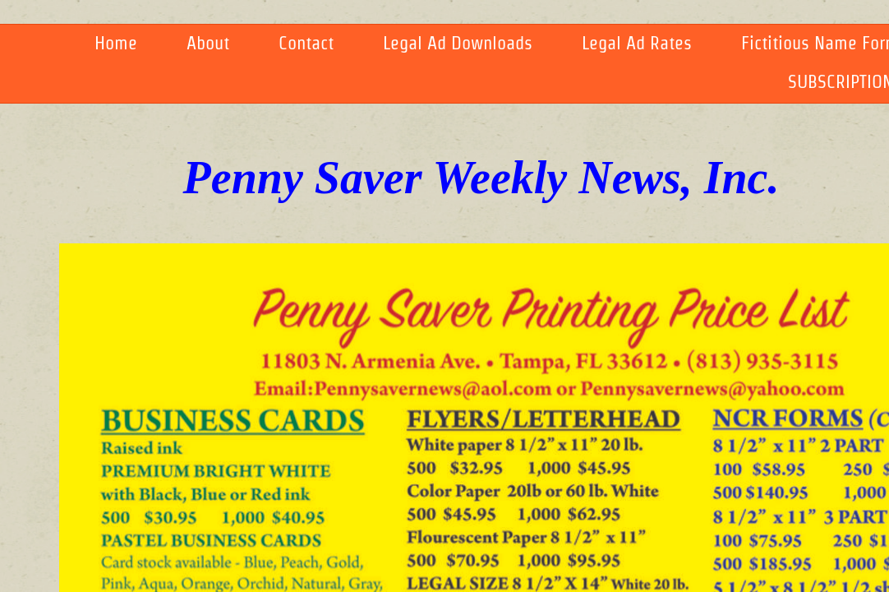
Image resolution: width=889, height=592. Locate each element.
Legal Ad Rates (637, 43)
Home (115, 43)
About (208, 43)
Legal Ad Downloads (457, 43)
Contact (306, 43)
